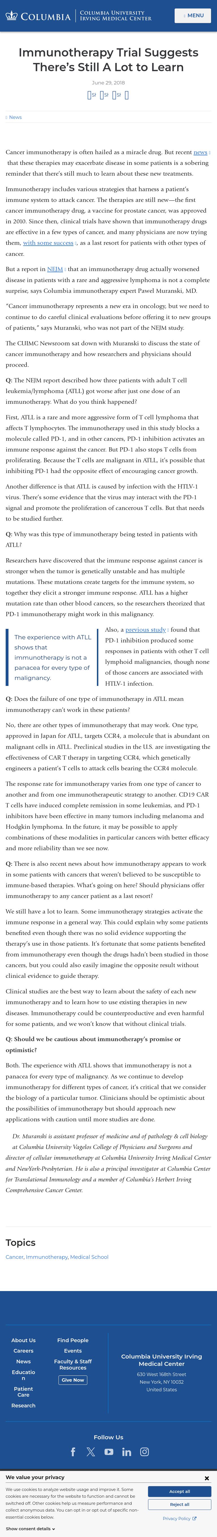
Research (23, 1399)
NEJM (56, 269)
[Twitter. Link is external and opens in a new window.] (91, 1445)
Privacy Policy (180, 1525)
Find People (72, 1340)
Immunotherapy (42, 1257)
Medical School (79, 1257)
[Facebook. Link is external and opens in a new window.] (73, 1445)
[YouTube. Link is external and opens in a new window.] (109, 1445)
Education (23, 1372)
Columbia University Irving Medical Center (74, 1307)
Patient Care (23, 1386)
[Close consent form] (206, 1484)
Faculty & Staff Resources (72, 1365)
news (202, 152)
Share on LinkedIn (119, 95)
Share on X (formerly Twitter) (106, 95)
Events (72, 1351)
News (14, 117)
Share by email (127, 95)
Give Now (72, 1380)
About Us (23, 1340)
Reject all (179, 1511)
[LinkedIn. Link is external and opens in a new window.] (126, 1445)
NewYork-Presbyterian (142, 1310)
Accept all (179, 1498)
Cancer (14, 1257)
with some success (50, 243)
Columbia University (120, 1473)
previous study (147, 629)
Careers (23, 1351)
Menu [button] (196, 15)
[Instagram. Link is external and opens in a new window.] (144, 1445)
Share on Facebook (94, 95)
